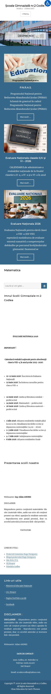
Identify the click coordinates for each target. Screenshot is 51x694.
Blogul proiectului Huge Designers (21, 557)
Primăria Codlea (13, 566)
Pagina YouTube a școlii (16, 598)
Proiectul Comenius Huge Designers (21, 554)
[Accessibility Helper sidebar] (47, 3)
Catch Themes (34, 689)
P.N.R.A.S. (25, 87)
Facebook (10, 604)
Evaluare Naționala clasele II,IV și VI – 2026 (25, 160)
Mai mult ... (25, 117)
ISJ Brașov (10, 563)
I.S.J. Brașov (11, 592)
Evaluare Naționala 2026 (26, 223)
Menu (26, 14)
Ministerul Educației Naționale (19, 586)
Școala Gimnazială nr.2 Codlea (25, 5)
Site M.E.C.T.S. (12, 560)
